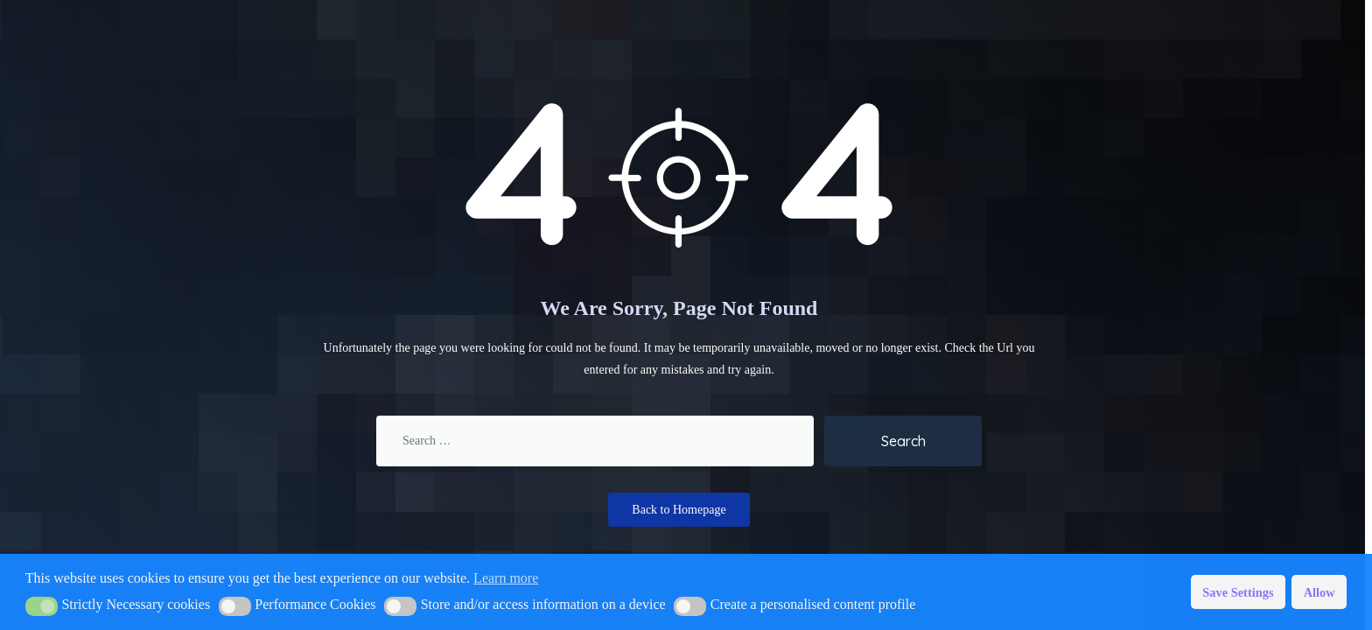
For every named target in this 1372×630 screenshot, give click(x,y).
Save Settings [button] (1237, 592)
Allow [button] (1319, 592)
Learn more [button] (505, 577)
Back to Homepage (678, 509)
